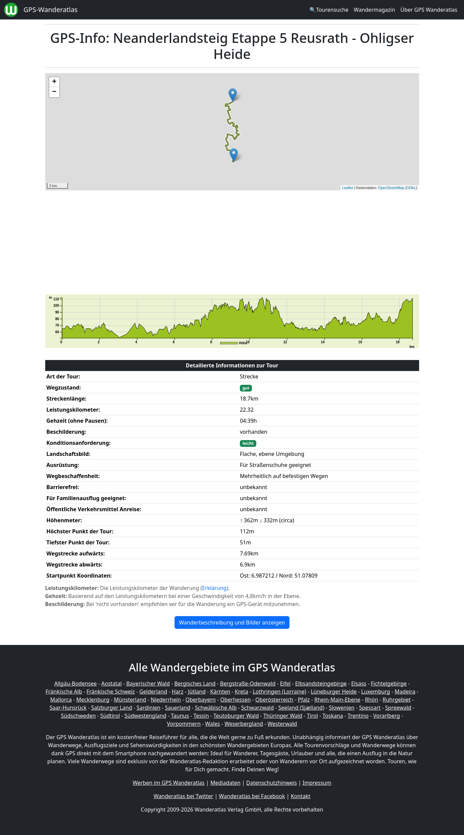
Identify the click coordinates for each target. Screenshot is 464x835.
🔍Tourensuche (328, 9)
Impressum (317, 782)
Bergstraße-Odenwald (247, 683)
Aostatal (111, 683)
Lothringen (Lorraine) (279, 691)
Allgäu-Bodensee (75, 683)
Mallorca (61, 699)
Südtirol (110, 715)
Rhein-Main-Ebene (337, 699)
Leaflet (347, 188)
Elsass (358, 683)
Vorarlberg (386, 715)
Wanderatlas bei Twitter (183, 796)
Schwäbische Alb (216, 707)
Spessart (370, 707)
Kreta (241, 691)
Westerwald (282, 723)
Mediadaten (225, 782)
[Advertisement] (232, 242)
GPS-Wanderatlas (50, 9)
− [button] (54, 92)
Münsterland (130, 699)
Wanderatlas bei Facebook (252, 796)
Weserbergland (243, 723)
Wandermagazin (374, 9)
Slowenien (341, 707)
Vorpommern (184, 723)
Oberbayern (201, 699)
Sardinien (148, 707)
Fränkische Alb (64, 691)
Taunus (180, 715)
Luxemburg (375, 691)
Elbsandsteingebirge (321, 683)
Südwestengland (145, 715)
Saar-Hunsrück (68, 707)
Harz (177, 691)
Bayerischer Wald (148, 683)
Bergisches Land (194, 683)
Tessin (201, 715)
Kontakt (301, 796)
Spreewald (398, 707)
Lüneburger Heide (334, 691)
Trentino (358, 715)
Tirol (312, 715)
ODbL (411, 188)
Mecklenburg (93, 699)
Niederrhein (166, 699)
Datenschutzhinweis (271, 782)
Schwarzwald (257, 707)
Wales (212, 723)
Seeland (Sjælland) (301, 707)
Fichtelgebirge (389, 683)
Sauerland (177, 707)
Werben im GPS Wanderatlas (169, 782)
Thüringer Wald (282, 715)
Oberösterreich (274, 699)
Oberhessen (235, 699)
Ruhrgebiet (397, 699)
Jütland (197, 691)
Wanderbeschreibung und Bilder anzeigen (232, 622)
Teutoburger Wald (236, 715)
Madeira (405, 691)
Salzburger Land (111, 707)
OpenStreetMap (391, 188)
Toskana (333, 715)
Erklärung (214, 588)
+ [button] (54, 82)
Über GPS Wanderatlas (428, 9)
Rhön (371, 699)
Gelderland (153, 691)
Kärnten (220, 691)
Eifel (285, 683)
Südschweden (78, 715)
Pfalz (304, 699)
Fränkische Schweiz (110, 691)
